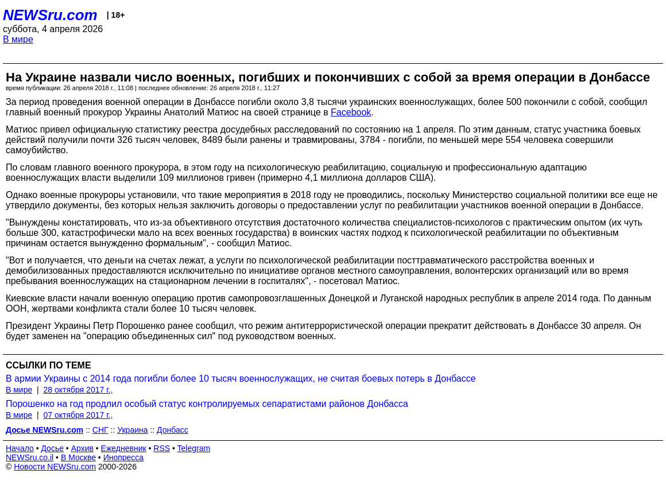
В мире (18, 39)
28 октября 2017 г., (78, 389)
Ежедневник (123, 448)
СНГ (100, 429)
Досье (52, 448)
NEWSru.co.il (29, 457)
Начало (20, 448)
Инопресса (123, 457)
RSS (161, 448)
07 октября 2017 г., (78, 415)
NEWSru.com (50, 15)
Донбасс (172, 429)
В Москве (78, 457)
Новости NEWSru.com (55, 466)
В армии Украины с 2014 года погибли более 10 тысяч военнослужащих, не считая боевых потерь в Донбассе (241, 378)
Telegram (194, 448)
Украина (132, 429)
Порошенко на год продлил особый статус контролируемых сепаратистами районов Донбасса (207, 404)
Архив (82, 448)
